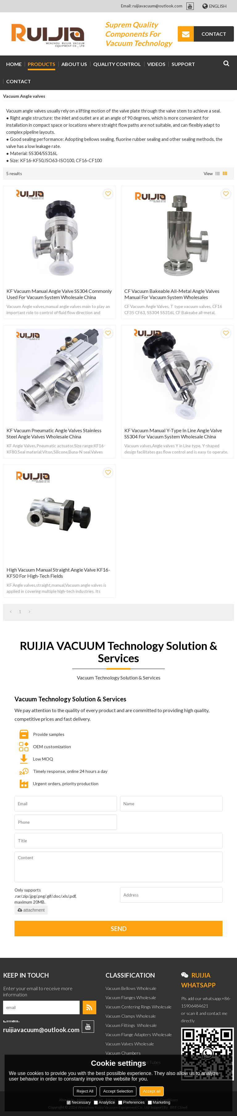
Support (183, 64)
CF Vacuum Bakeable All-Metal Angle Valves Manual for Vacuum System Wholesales (171, 294)
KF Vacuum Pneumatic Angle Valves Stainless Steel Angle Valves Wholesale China (54, 433)
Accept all (151, 1091)
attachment (31, 910)
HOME (14, 64)
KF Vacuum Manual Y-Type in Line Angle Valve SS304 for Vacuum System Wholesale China (173, 433)
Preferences (131, 1102)
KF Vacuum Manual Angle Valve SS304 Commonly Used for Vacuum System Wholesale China (59, 294)
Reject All (85, 1091)
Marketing (159, 1102)
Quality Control (117, 64)
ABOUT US (74, 64)
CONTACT (214, 34)
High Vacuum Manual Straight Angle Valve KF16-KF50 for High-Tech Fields (58, 573)
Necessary (78, 1102)
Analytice (104, 1102)
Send (119, 928)
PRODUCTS (41, 64)
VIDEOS (156, 64)
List (217, 173)
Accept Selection (118, 1091)
